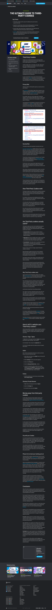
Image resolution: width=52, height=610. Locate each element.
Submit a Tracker (22, 600)
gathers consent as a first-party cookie (30, 463)
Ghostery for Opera (9, 601)
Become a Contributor (40, 3)
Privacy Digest (8, 590)
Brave (25, 304)
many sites (26, 90)
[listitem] (13, 572)
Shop (25, 3)
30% (32, 103)
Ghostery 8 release (26, 415)
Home (15, 3)
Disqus (30, 78)
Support (18, 3)
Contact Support (22, 599)
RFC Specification (28, 275)
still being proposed (39, 158)
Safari (39, 303)
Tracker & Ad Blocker (9, 586)
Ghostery (15, 31)
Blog (22, 3)
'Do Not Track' (41, 479)
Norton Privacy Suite (22, 590)
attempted (38, 311)
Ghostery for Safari (9, 600)
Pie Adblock (21, 591)
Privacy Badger (22, 592)
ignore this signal (30, 481)
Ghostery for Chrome (9, 598)
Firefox (42, 303)
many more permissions (27, 177)
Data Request (21, 601)
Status (34, 586)
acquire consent (35, 457)
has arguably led (26, 318)
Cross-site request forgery (27, 148)
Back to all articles (11, 6)
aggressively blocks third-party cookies (36, 400)
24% (29, 103)
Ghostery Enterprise (36, 591)
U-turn (38, 313)
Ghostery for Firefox (9, 599)
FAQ (20, 598)
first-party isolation (40, 159)
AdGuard (21, 586)
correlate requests (33, 92)
